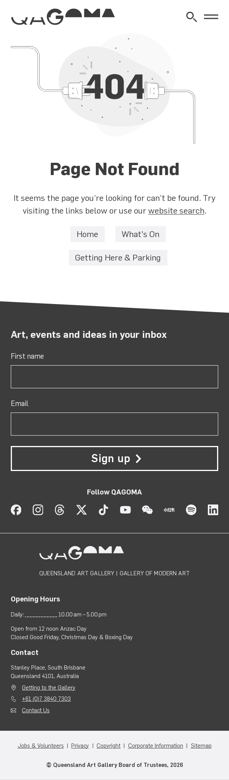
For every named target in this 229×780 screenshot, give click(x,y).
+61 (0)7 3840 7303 (46, 699)
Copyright (108, 746)
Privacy (80, 746)
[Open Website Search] (191, 17)
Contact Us (36, 710)
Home (87, 234)
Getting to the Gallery (48, 687)
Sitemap (201, 746)
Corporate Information (155, 746)
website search (176, 211)
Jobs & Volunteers (41, 746)
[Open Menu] (211, 17)
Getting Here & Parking (118, 257)
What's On (140, 234)
